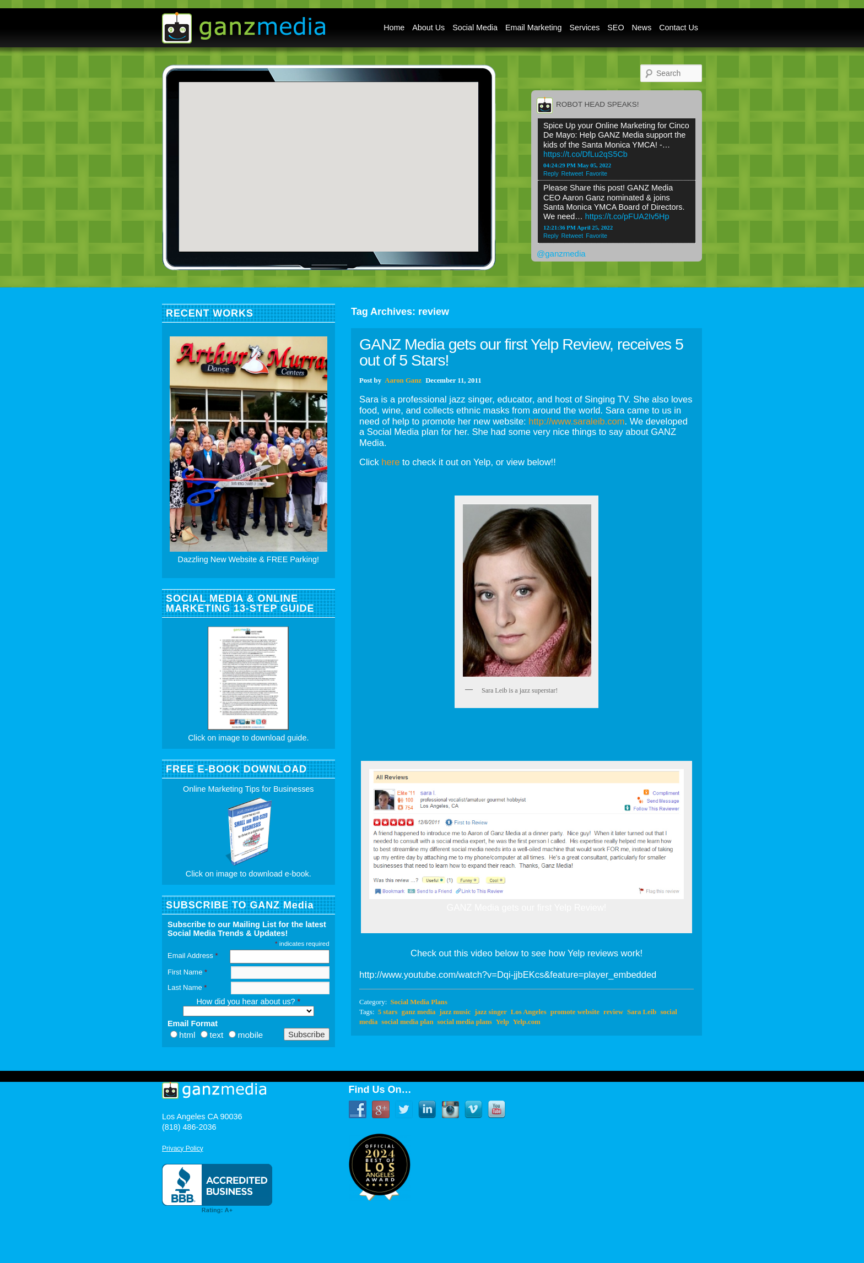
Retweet (572, 173)
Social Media (475, 27)
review (613, 1012)
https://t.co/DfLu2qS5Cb (585, 154)
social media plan (407, 1022)
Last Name (187, 987)
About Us (428, 27)
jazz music (455, 1012)
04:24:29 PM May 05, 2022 (577, 165)
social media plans (465, 1022)
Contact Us (678, 27)
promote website (575, 1012)
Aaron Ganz (403, 380)
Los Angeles (529, 1012)
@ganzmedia (561, 253)
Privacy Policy (182, 1148)
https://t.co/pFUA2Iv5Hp (627, 216)
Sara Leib (641, 1012)
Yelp (502, 1022)
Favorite (596, 173)
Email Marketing (533, 27)
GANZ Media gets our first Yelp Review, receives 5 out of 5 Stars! (521, 352)
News (642, 27)
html (187, 1034)
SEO (615, 27)
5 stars (388, 1012)
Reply (551, 173)
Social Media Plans (418, 1002)
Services (585, 27)
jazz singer (490, 1012)
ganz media (418, 1012)
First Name (187, 972)
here (390, 462)
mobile (250, 1034)
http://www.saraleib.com (576, 421)
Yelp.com (527, 1022)
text (216, 1034)
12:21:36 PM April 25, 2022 (578, 227)
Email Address (193, 955)
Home (394, 27)
